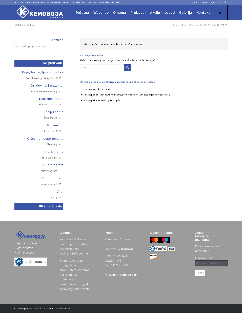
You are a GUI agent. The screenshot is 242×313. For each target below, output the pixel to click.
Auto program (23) (51, 170)
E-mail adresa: (211, 261)
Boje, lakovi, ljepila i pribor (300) (44, 78)
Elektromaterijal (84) (50, 104)
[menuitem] (194, 2)
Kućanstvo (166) (52, 130)
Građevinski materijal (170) (46, 91)
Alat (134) (56, 197)
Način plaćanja (24, 252)
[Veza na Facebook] (225, 2)
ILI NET (68, 308)
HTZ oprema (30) (52, 157)
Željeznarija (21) (53, 117)
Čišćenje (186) (54, 144)
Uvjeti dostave (23, 247)
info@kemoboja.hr (124, 274)
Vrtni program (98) (51, 183)
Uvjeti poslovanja (25, 243)
